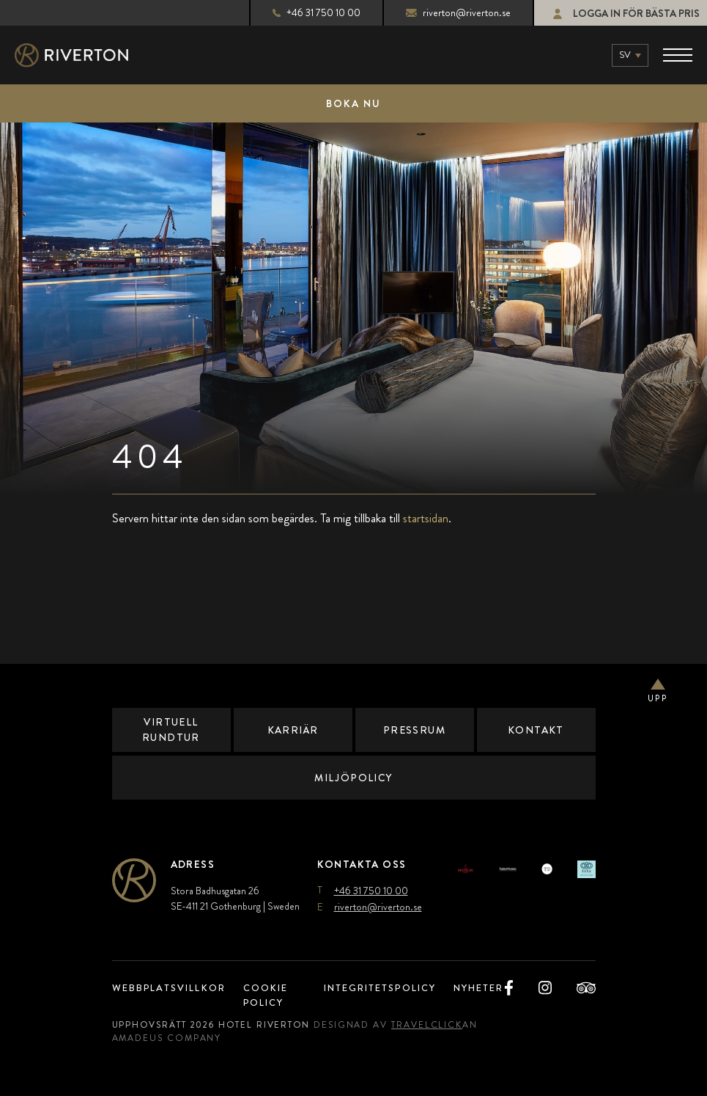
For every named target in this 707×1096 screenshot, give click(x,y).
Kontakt (535, 730)
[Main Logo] (84, 55)
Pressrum (414, 730)
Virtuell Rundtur (171, 729)
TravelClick (439, 1024)
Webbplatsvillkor (173, 987)
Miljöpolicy (353, 777)
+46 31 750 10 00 (304, 12)
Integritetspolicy (377, 987)
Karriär (292, 730)
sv (625, 55)
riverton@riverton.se (445, 12)
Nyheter (484, 987)
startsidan (425, 518)
